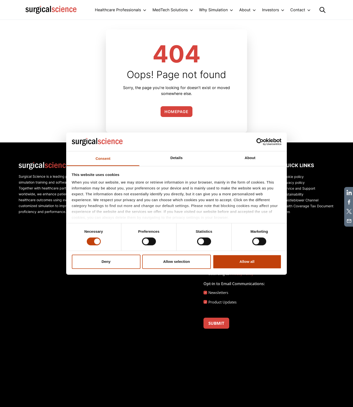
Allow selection (176, 262)
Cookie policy (293, 176)
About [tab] (250, 158)
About (245, 9)
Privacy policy (293, 182)
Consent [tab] (103, 159)
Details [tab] (176, 158)
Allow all (247, 262)
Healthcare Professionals (118, 9)
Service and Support (298, 188)
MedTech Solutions (170, 9)
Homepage (176, 111)
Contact (297, 9)
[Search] (322, 10)
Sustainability (292, 194)
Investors (270, 9)
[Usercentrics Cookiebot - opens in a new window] (260, 141)
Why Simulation (213, 9)
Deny (106, 262)
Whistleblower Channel (300, 200)
